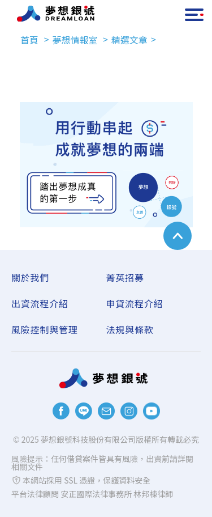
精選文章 (129, 39)
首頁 (30, 39)
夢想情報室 (75, 39)
